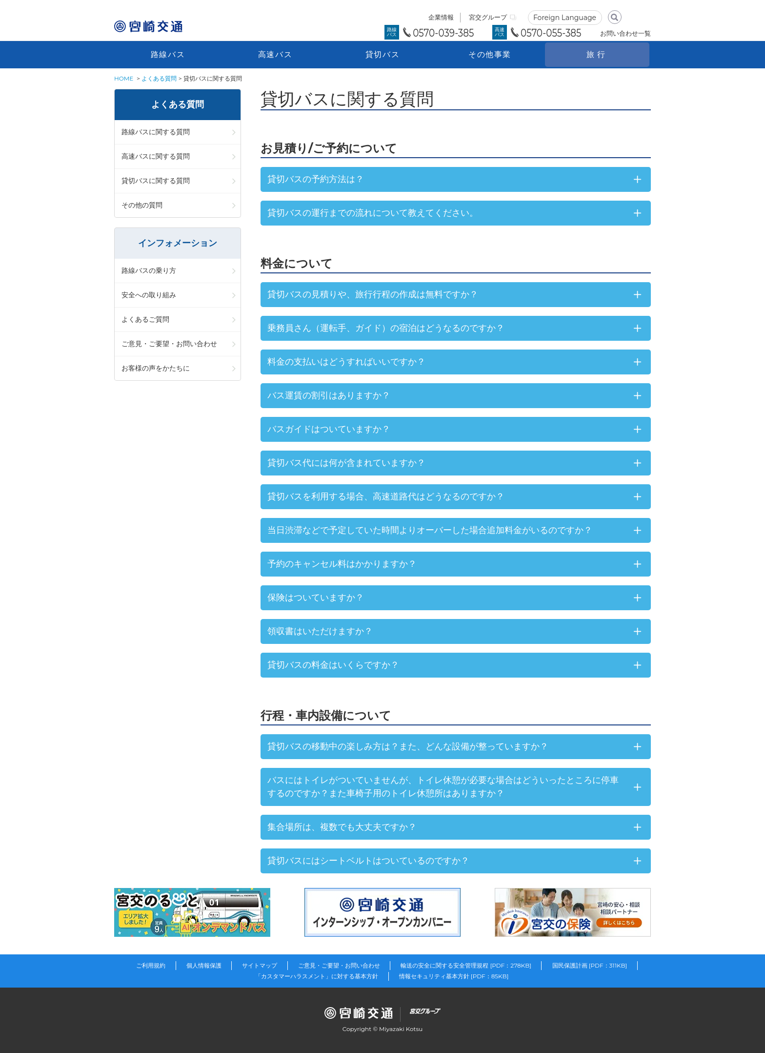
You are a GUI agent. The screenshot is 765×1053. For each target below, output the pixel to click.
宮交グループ (488, 17)
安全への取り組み (148, 294)
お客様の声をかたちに (155, 368)
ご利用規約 (150, 965)
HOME (123, 78)
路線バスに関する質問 (155, 131)
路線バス (168, 54)
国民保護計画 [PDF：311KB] (589, 965)
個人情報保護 (203, 965)
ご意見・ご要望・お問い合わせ (169, 343)
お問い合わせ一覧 (625, 33)
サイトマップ (259, 965)
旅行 (596, 54)
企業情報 (441, 17)
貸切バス (382, 54)
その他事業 (489, 54)
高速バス (275, 54)
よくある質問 (159, 78)
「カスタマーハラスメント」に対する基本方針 (316, 976)
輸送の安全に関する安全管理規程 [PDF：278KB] (466, 965)
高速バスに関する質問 (155, 156)
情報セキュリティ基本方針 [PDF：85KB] (454, 976)
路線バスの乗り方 (148, 270)
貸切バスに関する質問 (155, 180)
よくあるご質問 (145, 319)
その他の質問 (141, 205)
